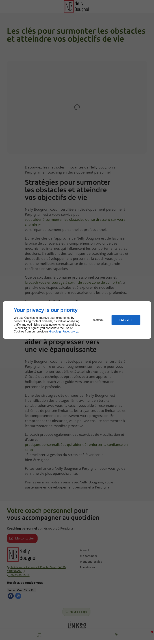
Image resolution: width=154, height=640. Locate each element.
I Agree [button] (126, 320)
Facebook (68, 331)
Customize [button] (98, 320)
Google (54, 331)
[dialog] (77, 320)
